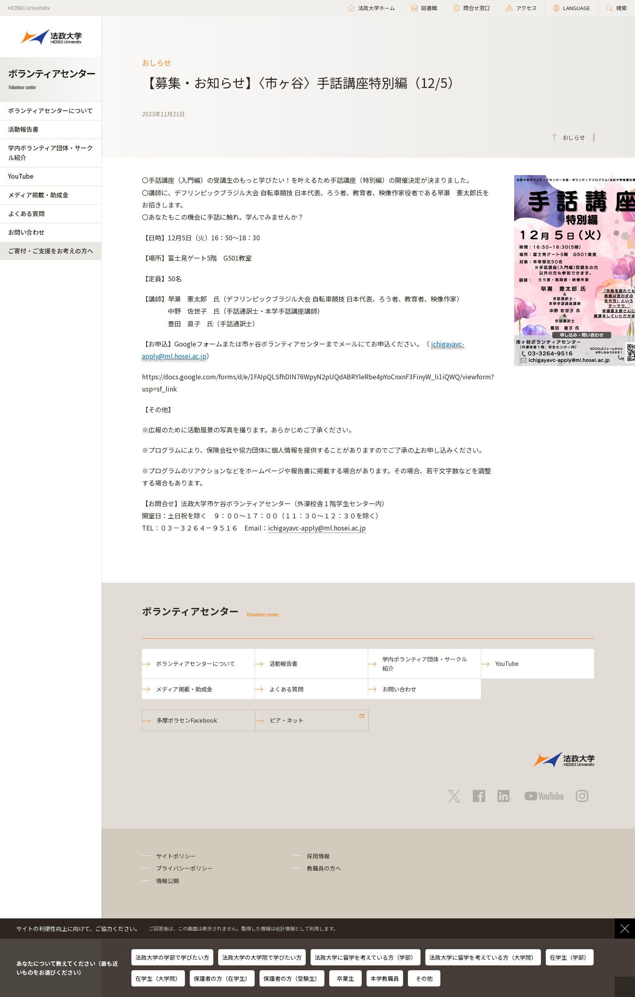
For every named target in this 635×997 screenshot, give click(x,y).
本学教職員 (385, 978)
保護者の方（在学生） (222, 978)
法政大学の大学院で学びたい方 (262, 957)
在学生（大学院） (158, 978)
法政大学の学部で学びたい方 (172, 957)
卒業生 (345, 978)
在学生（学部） (570, 957)
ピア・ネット (287, 720)
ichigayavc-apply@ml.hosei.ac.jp (317, 528)
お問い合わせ (26, 232)
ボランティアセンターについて (50, 110)
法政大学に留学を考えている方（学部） (365, 957)
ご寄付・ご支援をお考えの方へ (50, 250)
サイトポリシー (176, 856)
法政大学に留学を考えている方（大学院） (483, 957)
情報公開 (167, 881)
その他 (424, 978)
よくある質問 (26, 213)
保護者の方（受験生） (292, 978)
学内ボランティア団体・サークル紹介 (50, 152)
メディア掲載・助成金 (38, 194)
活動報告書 (23, 129)
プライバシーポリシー (184, 868)
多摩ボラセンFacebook (187, 720)
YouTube (20, 176)
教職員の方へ (324, 868)
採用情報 (318, 856)
